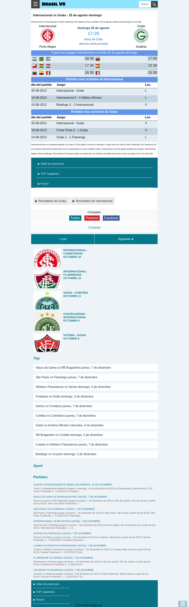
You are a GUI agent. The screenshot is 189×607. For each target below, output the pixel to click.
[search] (154, 4)
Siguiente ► (126, 239)
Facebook (111, 218)
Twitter (75, 218)
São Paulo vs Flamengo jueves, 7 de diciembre (66, 377)
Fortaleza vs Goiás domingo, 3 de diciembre (64, 396)
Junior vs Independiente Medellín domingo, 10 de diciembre (72, 484)
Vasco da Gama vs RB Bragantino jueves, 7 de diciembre (73, 367)
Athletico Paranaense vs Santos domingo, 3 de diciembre (73, 386)
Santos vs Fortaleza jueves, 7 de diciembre (64, 406)
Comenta (94, 227)
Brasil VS (53, 4)
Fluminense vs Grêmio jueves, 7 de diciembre (63, 557)
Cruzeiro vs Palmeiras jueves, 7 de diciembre (63, 570)
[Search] (145, 4)
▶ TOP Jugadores (48, 173)
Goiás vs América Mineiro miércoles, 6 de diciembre (70, 425)
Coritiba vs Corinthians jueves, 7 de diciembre (66, 415)
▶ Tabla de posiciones (51, 163)
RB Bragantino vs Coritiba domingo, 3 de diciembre (69, 434)
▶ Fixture (43, 183)
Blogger (108, 605)
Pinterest (92, 218)
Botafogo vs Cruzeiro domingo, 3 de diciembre (66, 454)
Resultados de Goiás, (53, 201)
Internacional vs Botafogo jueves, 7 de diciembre (66, 521)
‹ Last (62, 239)
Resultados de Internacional (94, 201)
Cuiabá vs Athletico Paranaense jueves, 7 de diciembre (72, 444)
